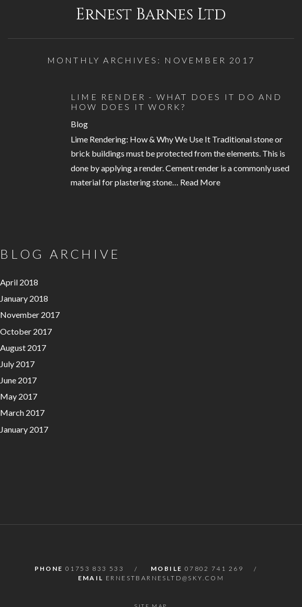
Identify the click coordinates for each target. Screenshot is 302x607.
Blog (79, 124)
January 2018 (24, 298)
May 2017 (18, 396)
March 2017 (22, 412)
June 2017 (18, 380)
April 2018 (19, 282)
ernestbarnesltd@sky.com (165, 578)
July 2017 (17, 364)
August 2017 (23, 347)
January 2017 (24, 429)
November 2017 (30, 314)
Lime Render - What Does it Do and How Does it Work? (177, 102)
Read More (200, 182)
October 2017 (26, 331)
